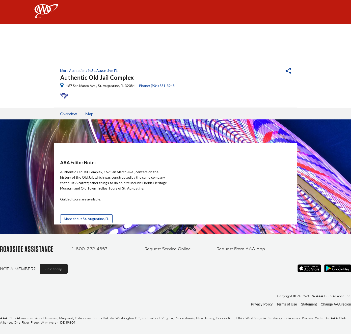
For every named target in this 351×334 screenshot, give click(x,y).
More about (86, 219)
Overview (68, 113)
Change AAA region (336, 304)
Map (89, 113)
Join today (54, 269)
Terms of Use (286, 304)
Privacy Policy (261, 304)
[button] (275, 71)
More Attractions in (89, 70)
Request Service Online (167, 248)
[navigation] (175, 12)
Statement (309, 304)
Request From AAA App (240, 248)
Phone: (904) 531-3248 (157, 86)
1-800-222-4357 (89, 248)
